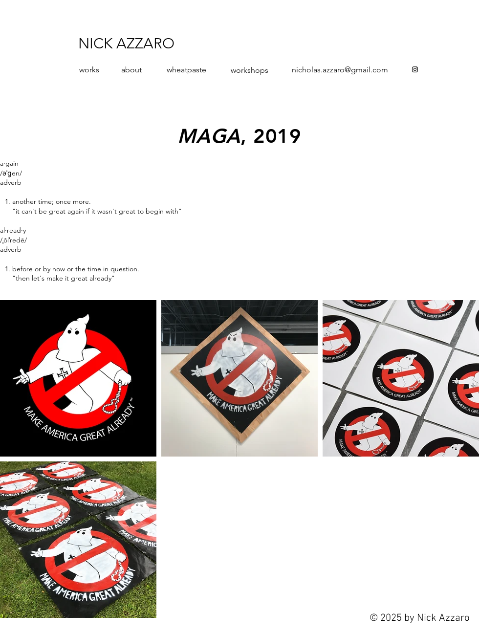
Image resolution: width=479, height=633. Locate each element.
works (89, 69)
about (131, 69)
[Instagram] (415, 69)
